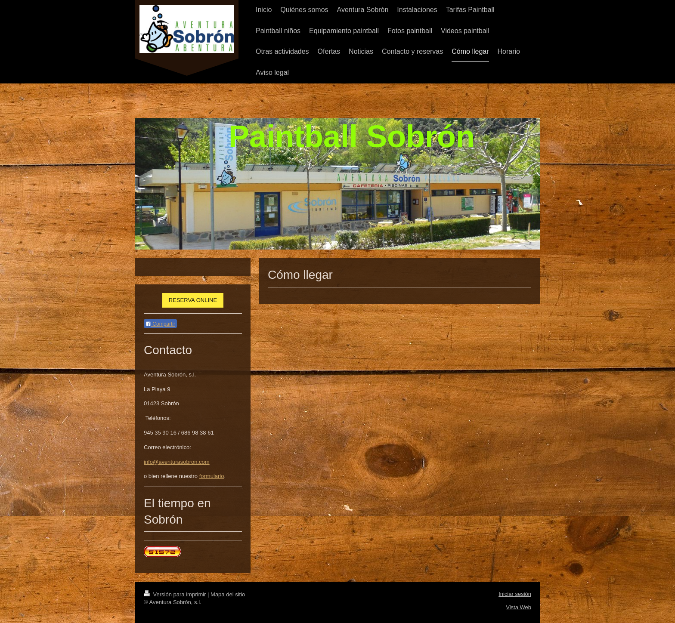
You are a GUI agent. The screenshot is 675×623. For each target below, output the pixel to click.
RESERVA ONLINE (193, 300)
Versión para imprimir (175, 594)
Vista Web (518, 607)
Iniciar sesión (515, 594)
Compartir (160, 324)
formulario (211, 476)
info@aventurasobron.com (177, 462)
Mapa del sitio (228, 594)
